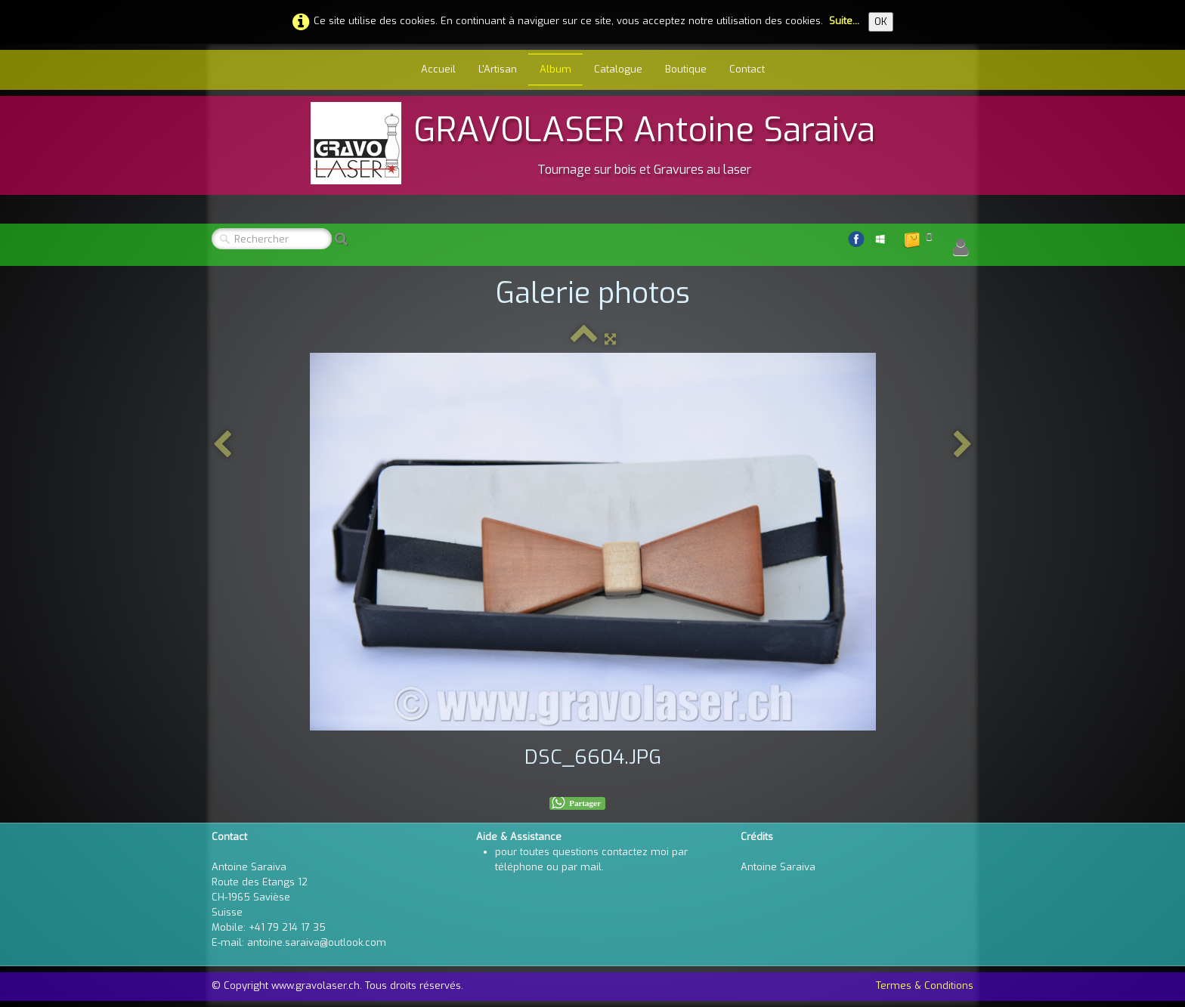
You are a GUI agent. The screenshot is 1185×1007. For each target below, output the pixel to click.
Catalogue (618, 69)
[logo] (593, 143)
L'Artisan (497, 69)
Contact (747, 69)
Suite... (844, 20)
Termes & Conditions (924, 985)
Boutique (686, 69)
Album (555, 69)
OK (880, 21)
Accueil (438, 69)
